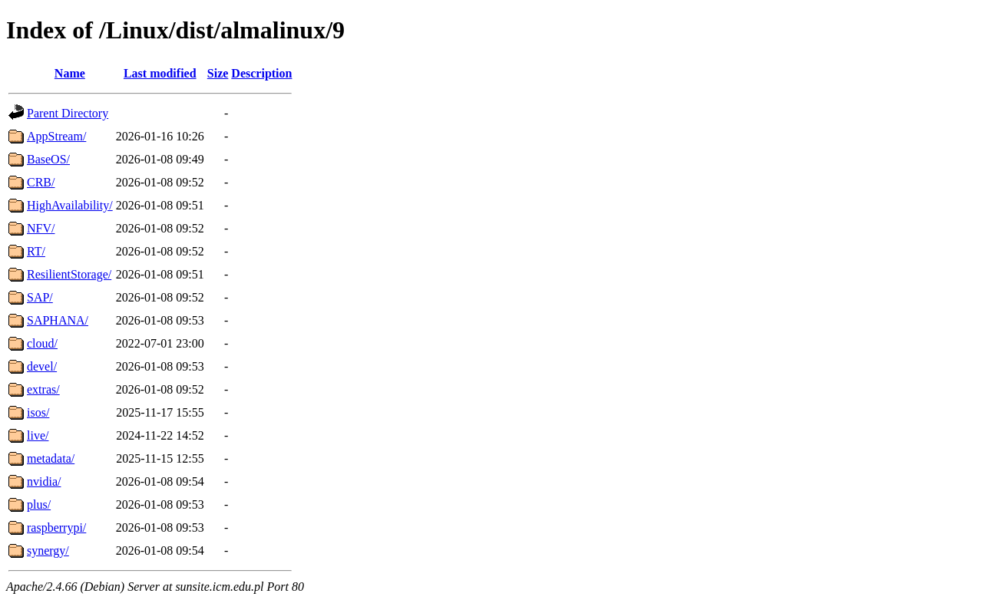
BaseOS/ (48, 159)
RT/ (36, 251)
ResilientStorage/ (69, 274)
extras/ (43, 389)
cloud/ (42, 343)
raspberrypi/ (56, 527)
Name (70, 73)
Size (218, 73)
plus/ (39, 504)
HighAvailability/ (70, 205)
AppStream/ (56, 136)
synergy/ (48, 550)
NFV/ (41, 228)
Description (261, 73)
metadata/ (50, 458)
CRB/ (41, 182)
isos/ (38, 412)
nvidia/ (44, 481)
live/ (37, 435)
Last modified (160, 73)
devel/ (42, 366)
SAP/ (40, 297)
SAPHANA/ (57, 320)
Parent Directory (67, 113)
